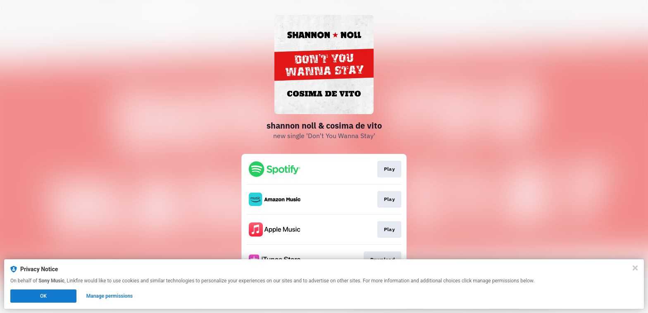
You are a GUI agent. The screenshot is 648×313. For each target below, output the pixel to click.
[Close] (635, 268)
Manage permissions (109, 296)
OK (43, 296)
